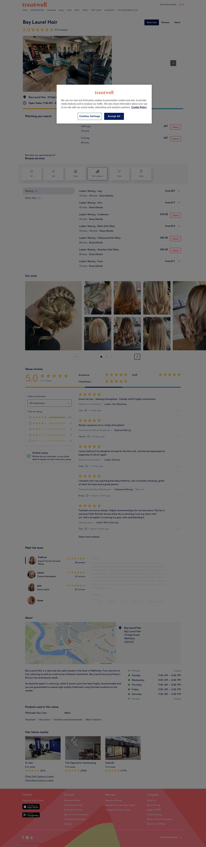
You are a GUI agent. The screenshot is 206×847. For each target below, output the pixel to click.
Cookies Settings (89, 116)
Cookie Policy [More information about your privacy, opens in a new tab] (139, 107)
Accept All (114, 116)
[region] (104, 104)
